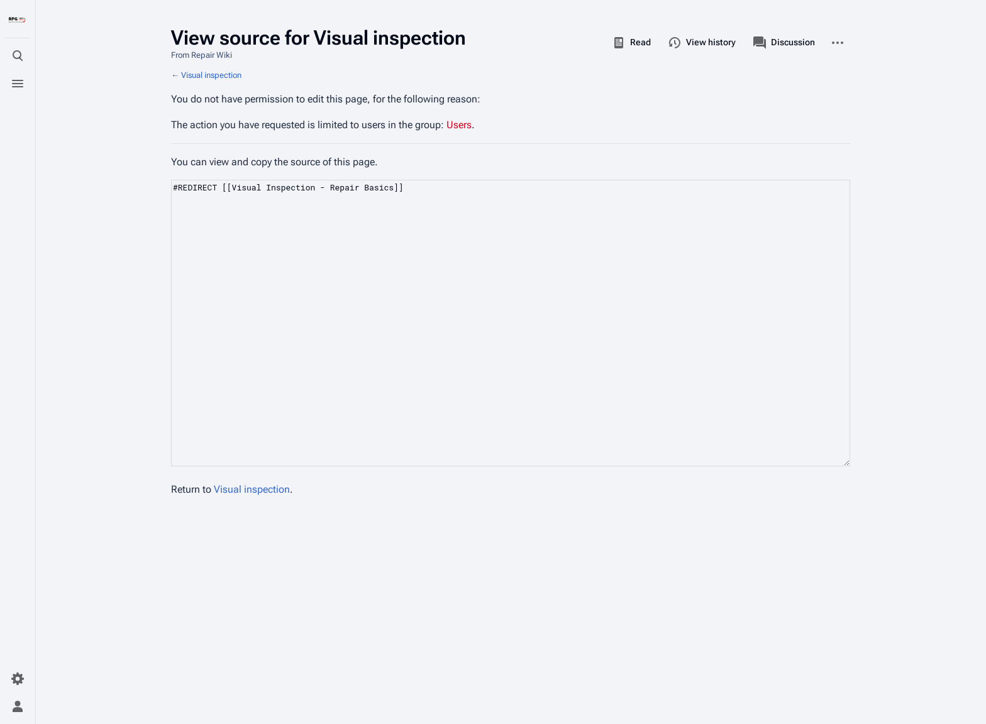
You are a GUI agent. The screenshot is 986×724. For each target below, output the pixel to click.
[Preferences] (17, 678)
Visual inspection (211, 75)
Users (459, 125)
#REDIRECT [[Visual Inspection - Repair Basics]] (510, 323)
